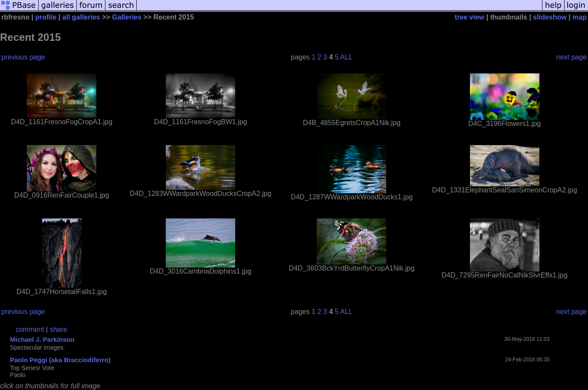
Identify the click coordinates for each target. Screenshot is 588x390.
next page (571, 57)
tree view (469, 17)
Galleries (126, 17)
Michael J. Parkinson (42, 339)
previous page (23, 57)
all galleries (81, 17)
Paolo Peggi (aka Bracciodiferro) (60, 360)
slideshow (549, 17)
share (58, 329)
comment (30, 329)
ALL (346, 57)
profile (45, 17)
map (579, 17)
